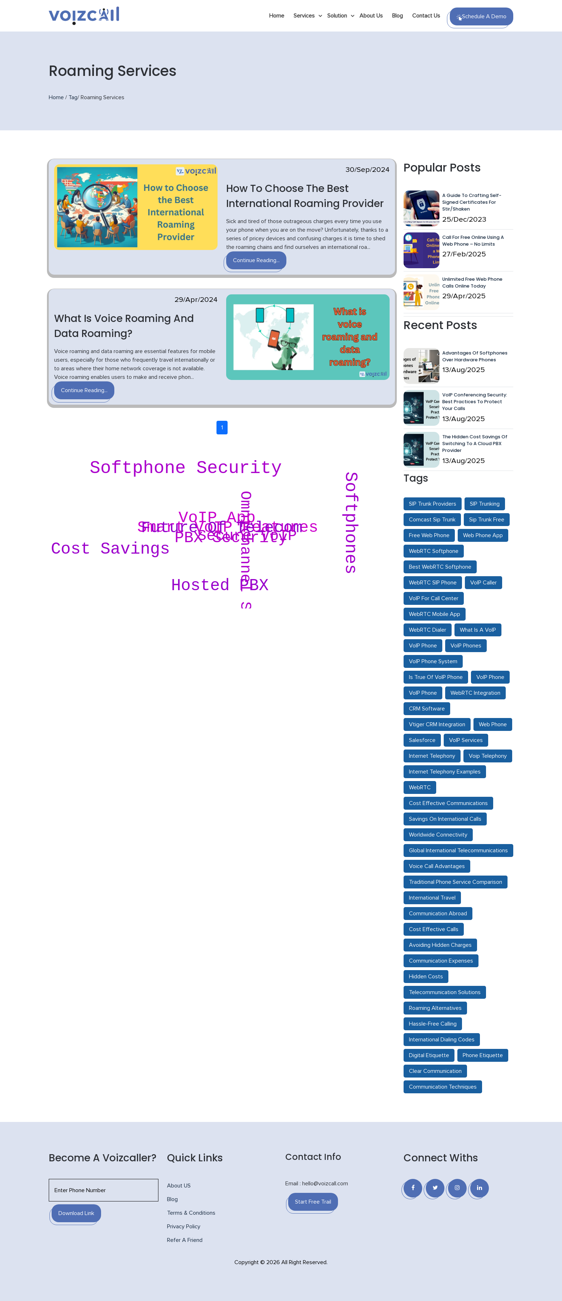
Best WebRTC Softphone (440, 567)
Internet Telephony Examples (445, 772)
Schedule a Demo (481, 17)
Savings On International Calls (445, 819)
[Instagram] (457, 1188)
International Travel (432, 898)
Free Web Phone (429, 535)
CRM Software (427, 709)
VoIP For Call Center (433, 598)
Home (276, 16)
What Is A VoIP (478, 630)
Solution (337, 16)
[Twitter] (435, 1188)
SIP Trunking (485, 504)
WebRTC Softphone (433, 551)
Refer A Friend (185, 1240)
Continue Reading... (256, 260)
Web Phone (493, 724)
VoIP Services (466, 740)
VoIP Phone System (433, 661)
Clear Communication (435, 1071)
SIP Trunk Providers (432, 504)
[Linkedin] (479, 1188)
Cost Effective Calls (433, 929)
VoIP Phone (423, 646)
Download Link (76, 1213)
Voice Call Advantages (437, 866)
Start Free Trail (313, 1202)
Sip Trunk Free (486, 519)
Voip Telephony (488, 756)
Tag (72, 97)
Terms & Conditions (191, 1213)
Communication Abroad (438, 913)
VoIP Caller (483, 583)
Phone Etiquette (483, 1055)
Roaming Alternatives (435, 1008)
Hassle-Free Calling (433, 1024)
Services (304, 16)
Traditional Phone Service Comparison (455, 882)
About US (179, 1186)
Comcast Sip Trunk (432, 519)
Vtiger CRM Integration (437, 724)
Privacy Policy (183, 1226)
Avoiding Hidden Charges (440, 945)
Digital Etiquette (429, 1055)
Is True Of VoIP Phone (436, 677)
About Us (371, 16)
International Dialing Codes (442, 1039)
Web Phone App (483, 535)
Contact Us (426, 16)
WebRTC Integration (475, 693)
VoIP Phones (466, 646)
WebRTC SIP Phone (433, 583)
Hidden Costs (426, 976)
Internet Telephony (432, 756)
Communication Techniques (443, 1087)
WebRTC (420, 787)
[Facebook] (413, 1188)
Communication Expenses (441, 961)
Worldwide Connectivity (438, 835)
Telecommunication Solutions (445, 992)
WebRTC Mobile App (434, 614)
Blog (397, 16)
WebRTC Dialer (427, 630)
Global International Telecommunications (458, 850)
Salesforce (422, 740)
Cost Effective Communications (448, 803)
